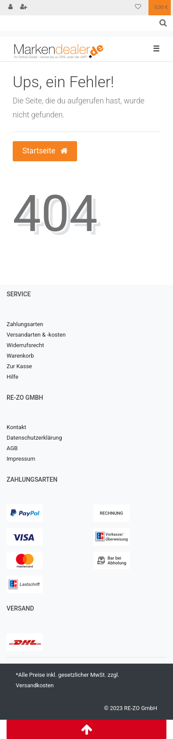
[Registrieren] (23, 7)
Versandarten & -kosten (36, 334)
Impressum (21, 458)
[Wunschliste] (138, 7)
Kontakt (16, 427)
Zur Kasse (19, 366)
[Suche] (163, 23)
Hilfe (12, 376)
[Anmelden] (10, 7)
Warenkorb (20, 355)
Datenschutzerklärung (34, 437)
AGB (12, 448)
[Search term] (76, 23)
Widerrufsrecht (25, 345)
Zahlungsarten (25, 324)
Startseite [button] (44, 150)
